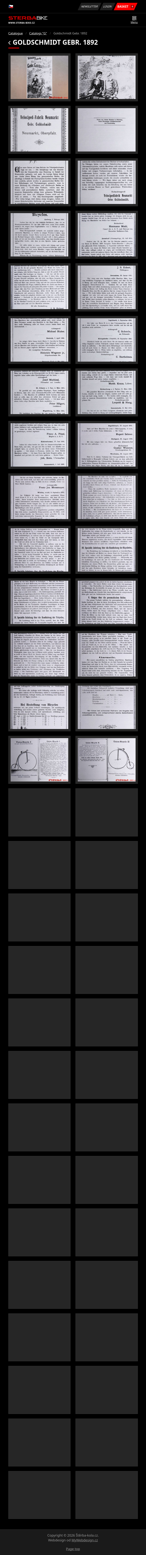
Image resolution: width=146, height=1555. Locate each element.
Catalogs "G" (38, 33)
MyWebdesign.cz (84, 1540)
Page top (73, 1549)
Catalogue (15, 33)
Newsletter (90, 6)
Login (108, 6)
